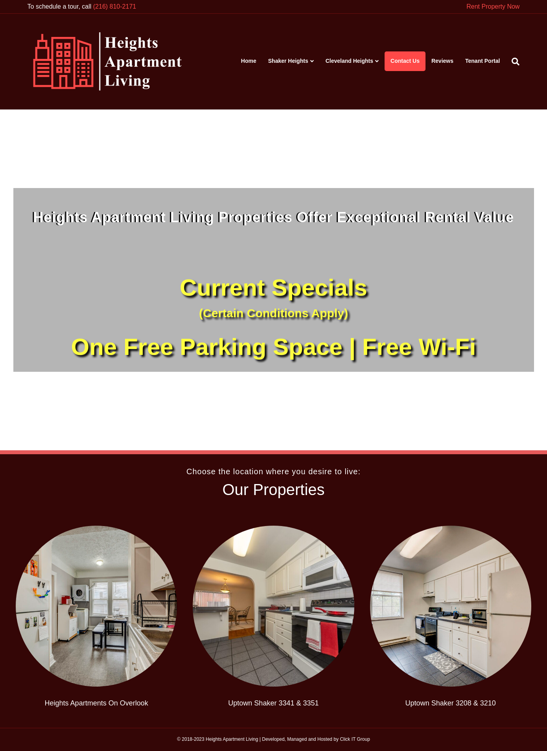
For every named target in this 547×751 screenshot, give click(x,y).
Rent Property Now (492, 6)
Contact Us (405, 61)
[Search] (512, 62)
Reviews (442, 61)
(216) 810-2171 (114, 6)
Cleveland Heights (349, 61)
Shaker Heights (288, 61)
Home (248, 61)
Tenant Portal (482, 61)
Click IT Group (355, 739)
